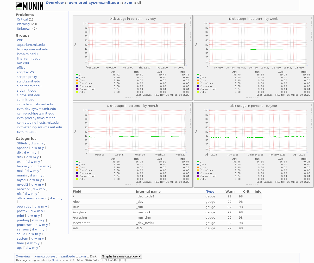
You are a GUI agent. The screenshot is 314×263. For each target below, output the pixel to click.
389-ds (22, 143)
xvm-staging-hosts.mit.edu (38, 122)
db (19, 152)
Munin (55, 260)
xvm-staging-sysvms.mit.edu (39, 127)
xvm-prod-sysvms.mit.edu (94, 3)
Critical (22, 19)
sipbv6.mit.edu (28, 95)
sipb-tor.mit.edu (29, 86)
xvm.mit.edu (27, 132)
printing (23, 220)
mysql (21, 180)
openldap (24, 206)
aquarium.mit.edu (31, 45)
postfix (22, 211)
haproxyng (25, 166)
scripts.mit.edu (28, 81)
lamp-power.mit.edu (32, 49)
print (20, 215)
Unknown (24, 28)
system (22, 238)
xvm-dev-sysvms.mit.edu (36, 109)
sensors (23, 229)
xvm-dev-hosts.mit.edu (35, 104)
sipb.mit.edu (26, 90)
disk (20, 157)
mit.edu (23, 63)
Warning (23, 24)
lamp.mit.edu (27, 54)
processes (24, 225)
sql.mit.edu (25, 99)
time (20, 243)
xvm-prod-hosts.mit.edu (35, 113)
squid (21, 234)
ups (19, 248)
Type (210, 191)
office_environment (32, 198)
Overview (55, 3)
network (23, 189)
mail (20, 171)
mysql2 (22, 184)
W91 (20, 40)
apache (22, 148)
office (21, 67)
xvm (128, 3)
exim (21, 161)
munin (22, 175)
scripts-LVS (25, 72)
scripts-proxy (27, 77)
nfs (19, 194)
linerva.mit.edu (28, 58)
